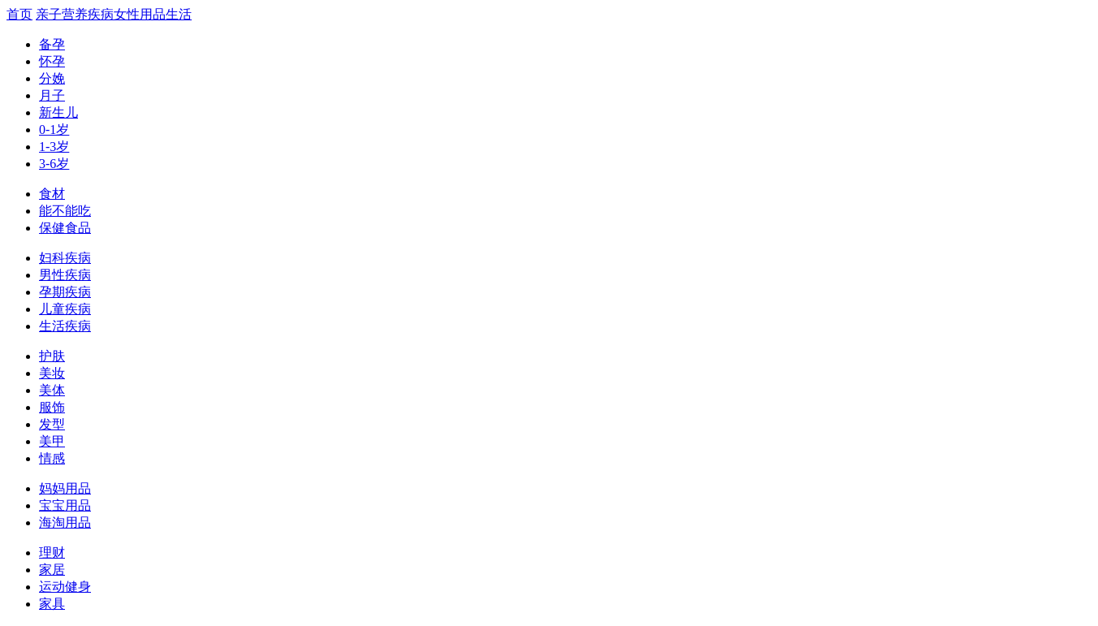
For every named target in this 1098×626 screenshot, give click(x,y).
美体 (52, 390)
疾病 (101, 14)
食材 (52, 194)
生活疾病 (65, 326)
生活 (179, 14)
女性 (127, 14)
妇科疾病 (65, 258)
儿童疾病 (65, 309)
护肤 (52, 356)
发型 (52, 424)
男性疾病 (65, 275)
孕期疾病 (65, 292)
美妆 (52, 373)
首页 (19, 14)
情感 (52, 458)
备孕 (52, 44)
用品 (153, 14)
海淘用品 (65, 522)
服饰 (52, 407)
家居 (52, 569)
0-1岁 (54, 129)
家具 (52, 604)
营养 (75, 14)
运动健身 (65, 587)
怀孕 (52, 61)
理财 (52, 552)
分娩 (52, 78)
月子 (52, 95)
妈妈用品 (65, 488)
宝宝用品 (65, 505)
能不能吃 (65, 211)
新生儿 (58, 112)
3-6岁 (54, 164)
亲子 (49, 14)
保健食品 (65, 228)
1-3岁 (54, 146)
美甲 (52, 441)
